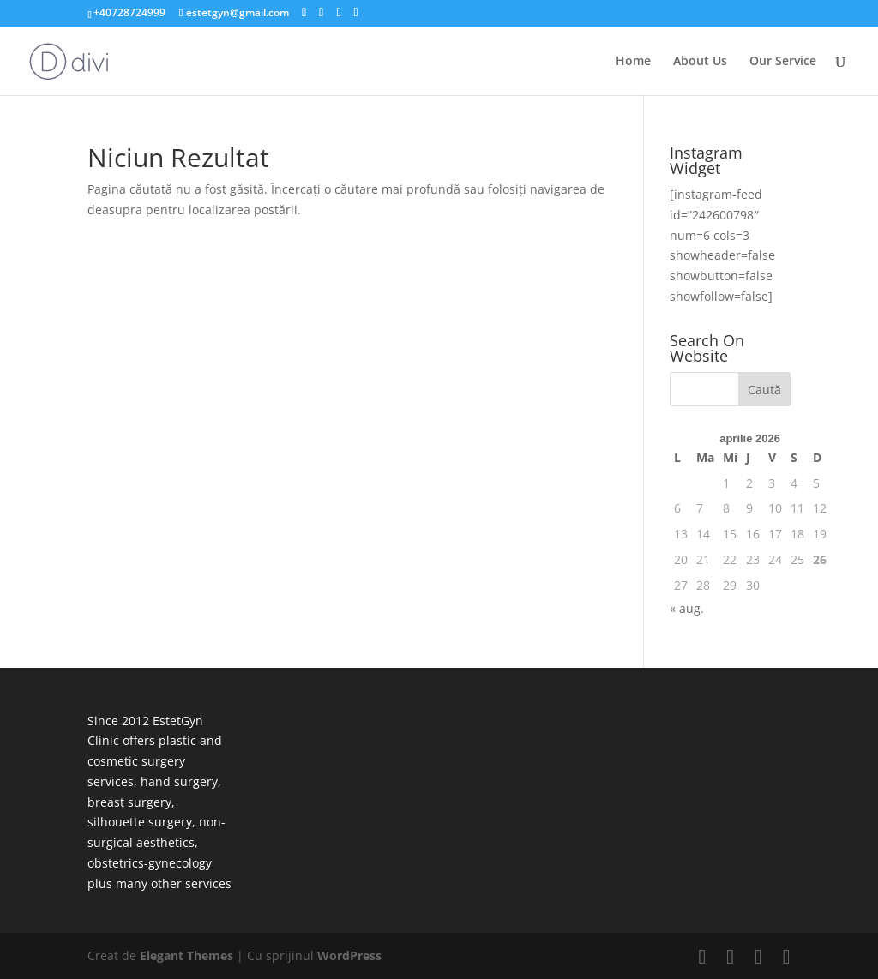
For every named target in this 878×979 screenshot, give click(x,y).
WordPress (349, 955)
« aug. (687, 608)
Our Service (782, 62)
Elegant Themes (186, 955)
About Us (700, 62)
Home (633, 62)
